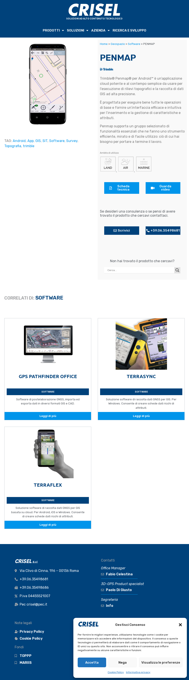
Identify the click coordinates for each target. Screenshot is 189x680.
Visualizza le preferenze (160, 662)
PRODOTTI (53, 30)
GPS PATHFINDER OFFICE (48, 376)
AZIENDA (100, 30)
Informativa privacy (138, 672)
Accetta (92, 662)
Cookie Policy (116, 672)
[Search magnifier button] (177, 270)
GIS (38, 141)
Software (57, 141)
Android (19, 141)
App (30, 141)
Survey (71, 141)
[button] (180, 625)
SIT (45, 141)
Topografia (12, 146)
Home (104, 44)
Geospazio (118, 44)
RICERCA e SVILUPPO (129, 30)
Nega (122, 662)
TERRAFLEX (48, 485)
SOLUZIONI (77, 30)
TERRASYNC (141, 376)
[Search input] (140, 270)
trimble (28, 146)
